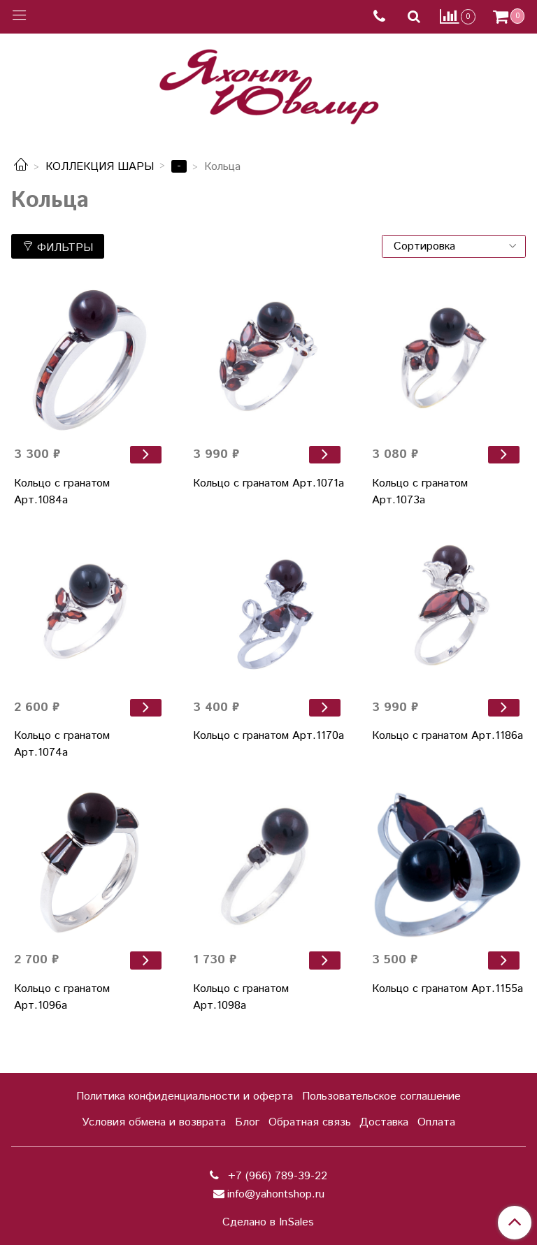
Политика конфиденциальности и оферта (184, 1096)
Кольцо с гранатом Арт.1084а (62, 491)
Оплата (436, 1122)
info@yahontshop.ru (275, 1194)
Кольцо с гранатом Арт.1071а (268, 483)
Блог (247, 1122)
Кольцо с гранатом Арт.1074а (62, 744)
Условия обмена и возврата (154, 1122)
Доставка (383, 1122)
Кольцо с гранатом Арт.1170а (268, 736)
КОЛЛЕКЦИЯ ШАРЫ (99, 167)
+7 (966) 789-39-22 (275, 1176)
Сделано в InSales (268, 1222)
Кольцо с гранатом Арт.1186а (447, 736)
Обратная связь (309, 1122)
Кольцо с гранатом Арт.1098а (241, 997)
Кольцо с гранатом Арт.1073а (420, 491)
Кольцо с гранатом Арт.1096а (62, 997)
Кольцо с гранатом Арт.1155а (447, 989)
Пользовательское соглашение (381, 1096)
